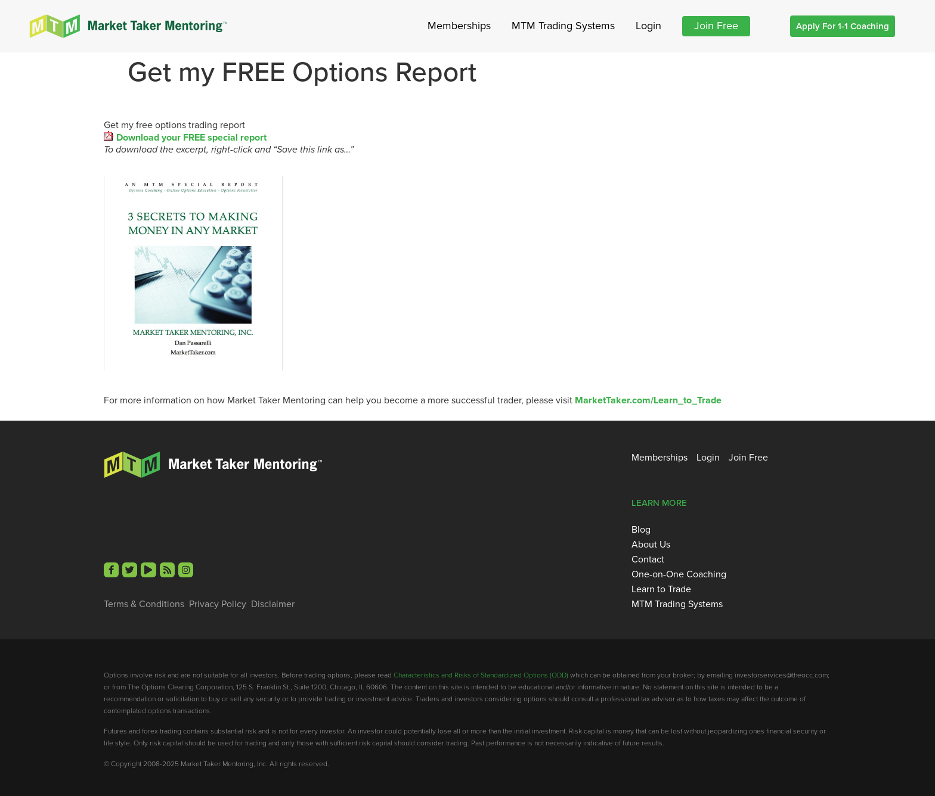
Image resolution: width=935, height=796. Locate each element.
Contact (647, 559)
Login (648, 25)
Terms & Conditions (144, 604)
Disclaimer (273, 604)
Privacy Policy (217, 604)
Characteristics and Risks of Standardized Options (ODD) (481, 675)
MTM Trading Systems (563, 25)
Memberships (459, 25)
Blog (641, 530)
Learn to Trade (661, 589)
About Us (650, 545)
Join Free (716, 25)
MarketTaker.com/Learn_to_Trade (648, 400)
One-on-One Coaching (678, 574)
